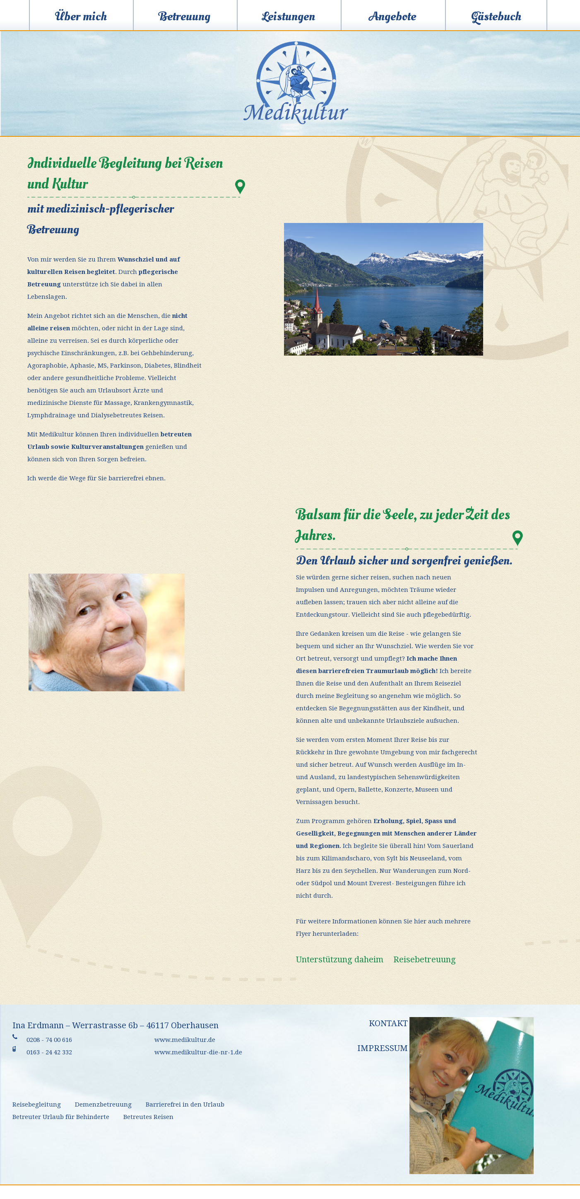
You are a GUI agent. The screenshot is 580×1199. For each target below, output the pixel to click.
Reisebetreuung (424, 959)
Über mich (81, 16)
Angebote (392, 16)
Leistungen (288, 16)
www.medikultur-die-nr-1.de (198, 1052)
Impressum (382, 1048)
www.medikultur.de (184, 1040)
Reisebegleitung (36, 1104)
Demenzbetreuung (103, 1104)
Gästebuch (496, 16)
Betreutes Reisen (148, 1117)
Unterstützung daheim (339, 959)
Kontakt (388, 1023)
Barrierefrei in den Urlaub (185, 1104)
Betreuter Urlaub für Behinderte (60, 1117)
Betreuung (184, 16)
